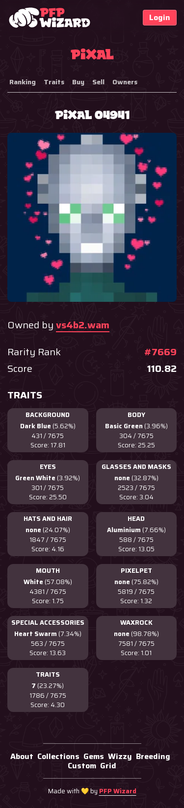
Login (159, 17)
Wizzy (120, 756)
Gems (93, 756)
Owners (124, 81)
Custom (82, 765)
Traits (54, 81)
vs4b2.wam (82, 325)
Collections (58, 756)
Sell (98, 81)
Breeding (153, 756)
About (21, 756)
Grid (108, 765)
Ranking (22, 81)
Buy (78, 81)
